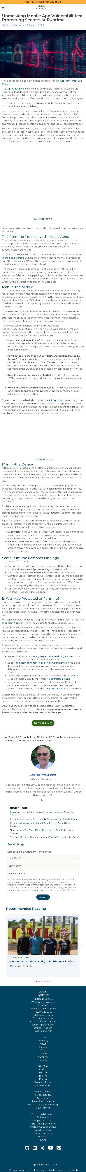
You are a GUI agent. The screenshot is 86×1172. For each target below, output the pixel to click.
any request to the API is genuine (54, 656)
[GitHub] (27, 1148)
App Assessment (43, 1120)
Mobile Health (43, 1095)
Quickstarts (43, 1117)
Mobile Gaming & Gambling (43, 1104)
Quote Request (43, 1085)
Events (43, 1047)
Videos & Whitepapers (43, 1114)
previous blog (16, 88)
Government (43, 1108)
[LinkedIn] (35, 1148)
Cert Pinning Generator (43, 1123)
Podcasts (43, 1136)
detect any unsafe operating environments (42, 663)
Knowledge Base (43, 1130)
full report (54, 400)
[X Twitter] (42, 1148)
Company (43, 1040)
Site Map (43, 1066)
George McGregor (43, 774)
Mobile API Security (18, 737)
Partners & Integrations (43, 1127)
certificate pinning (60, 679)
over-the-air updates (57, 688)
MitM (33, 737)
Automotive (43, 1098)
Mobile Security (27, 740)
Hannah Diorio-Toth (24, 966)
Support (43, 1057)
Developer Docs (43, 1133)
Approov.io (46, 219)
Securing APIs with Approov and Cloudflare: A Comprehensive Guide (44, 837)
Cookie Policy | (57, 1170)
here (67, 141)
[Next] (82, 945)
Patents (43, 1060)
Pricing (43, 1079)
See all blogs (15, 844)
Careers (43, 1053)
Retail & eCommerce (43, 1101)
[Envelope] (59, 1148)
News (43, 1044)
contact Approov (14, 623)
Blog (42, 1050)
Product (43, 1069)
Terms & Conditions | (37, 1170)
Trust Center (72, 1170)
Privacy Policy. (67, 890)
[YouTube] (50, 1148)
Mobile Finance (45, 740)
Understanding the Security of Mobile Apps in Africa (42, 961)
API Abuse (42, 737)
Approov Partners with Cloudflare (43, 2)
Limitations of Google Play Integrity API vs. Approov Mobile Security (44, 819)
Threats (43, 1072)
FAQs (43, 1140)
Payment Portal (43, 1082)
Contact (43, 1037)
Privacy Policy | (17, 1170)
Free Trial (43, 1076)
